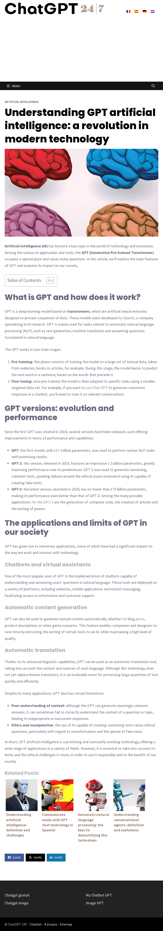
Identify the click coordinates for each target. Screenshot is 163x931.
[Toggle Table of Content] (48, 280)
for (124, 618)
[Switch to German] (145, 11)
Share (14, 857)
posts (140, 618)
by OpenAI (126, 317)
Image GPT (95, 902)
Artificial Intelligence (22, 102)
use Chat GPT (97, 387)
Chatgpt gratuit (17, 895)
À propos (50, 924)
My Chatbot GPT (99, 895)
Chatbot (36, 924)
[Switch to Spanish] (136, 11)
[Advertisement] (81, 49)
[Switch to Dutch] (153, 11)
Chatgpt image (16, 902)
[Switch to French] (128, 11)
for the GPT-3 (42, 502)
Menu (13, 86)
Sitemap (66, 924)
